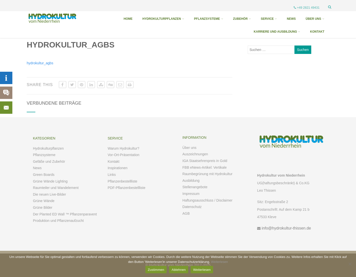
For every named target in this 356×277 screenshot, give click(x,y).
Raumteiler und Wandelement (56, 188)
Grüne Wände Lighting (50, 181)
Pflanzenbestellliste (122, 181)
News (37, 168)
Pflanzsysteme (44, 155)
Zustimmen (156, 270)
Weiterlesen (219, 262)
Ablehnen (179, 270)
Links (112, 175)
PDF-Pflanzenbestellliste (126, 188)
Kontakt (113, 161)
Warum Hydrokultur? (123, 148)
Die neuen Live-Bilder (49, 194)
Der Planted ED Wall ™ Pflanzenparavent (65, 214)
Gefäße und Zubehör (49, 161)
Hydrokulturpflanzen (48, 148)
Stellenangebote (194, 187)
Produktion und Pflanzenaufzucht (58, 221)
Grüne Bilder (42, 207)
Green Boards (43, 175)
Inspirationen (117, 168)
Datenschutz (192, 207)
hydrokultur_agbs (40, 63)
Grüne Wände (43, 201)
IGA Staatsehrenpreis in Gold (204, 161)
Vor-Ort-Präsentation (123, 155)
